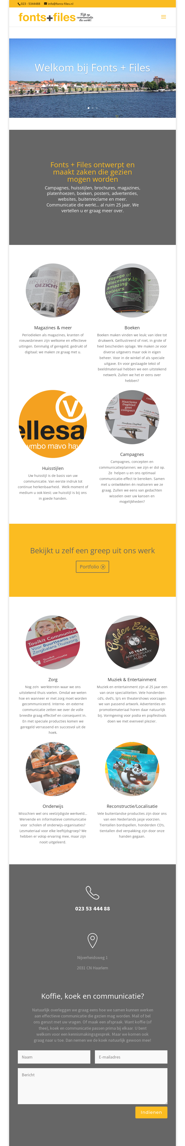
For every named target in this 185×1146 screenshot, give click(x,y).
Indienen (151, 1112)
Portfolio (89, 566)
